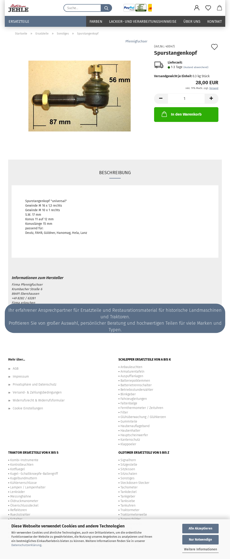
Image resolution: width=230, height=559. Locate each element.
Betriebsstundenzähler (136, 390)
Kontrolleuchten (21, 465)
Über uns (191, 21)
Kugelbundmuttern (23, 478)
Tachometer (129, 487)
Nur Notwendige (200, 540)
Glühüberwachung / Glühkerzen (143, 417)
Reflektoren (18, 510)
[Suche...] (106, 8)
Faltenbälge (128, 403)
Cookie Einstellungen (28, 408)
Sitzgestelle (128, 465)
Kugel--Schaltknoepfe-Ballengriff (34, 474)
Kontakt (214, 21)
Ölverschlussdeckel (24, 505)
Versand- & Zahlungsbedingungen (37, 392)
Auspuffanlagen (131, 376)
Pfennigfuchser (136, 41)
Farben (96, 21)
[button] (196, 8)
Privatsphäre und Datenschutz (34, 384)
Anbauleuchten (131, 367)
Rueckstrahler (20, 515)
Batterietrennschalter (136, 385)
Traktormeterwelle (133, 515)
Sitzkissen (127, 469)
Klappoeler (128, 444)
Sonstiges (127, 478)
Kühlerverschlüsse (23, 483)
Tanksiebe (127, 501)
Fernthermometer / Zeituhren (141, 408)
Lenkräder (17, 492)
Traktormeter (129, 510)
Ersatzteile (19, 21)
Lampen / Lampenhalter (27, 487)
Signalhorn (128, 460)
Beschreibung (115, 172)
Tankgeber (127, 496)
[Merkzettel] (208, 8)
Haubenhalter (130, 431)
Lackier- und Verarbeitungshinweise (143, 21)
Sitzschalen (128, 474)
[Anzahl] (186, 99)
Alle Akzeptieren (200, 528)
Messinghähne (20, 496)
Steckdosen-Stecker (134, 483)
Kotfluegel (17, 469)
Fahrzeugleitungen (133, 399)
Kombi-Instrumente (24, 460)
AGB (15, 369)
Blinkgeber (128, 394)
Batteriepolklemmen (135, 381)
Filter (124, 412)
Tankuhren (127, 505)
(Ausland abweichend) (195, 67)
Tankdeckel (128, 492)
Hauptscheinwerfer (134, 435)
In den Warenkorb (181, 114)
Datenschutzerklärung (26, 545)
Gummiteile (128, 421)
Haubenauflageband (135, 426)
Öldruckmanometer (24, 501)
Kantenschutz (130, 440)
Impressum (21, 376)
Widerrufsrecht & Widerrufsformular (39, 400)
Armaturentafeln (132, 371)
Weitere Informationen (200, 549)
